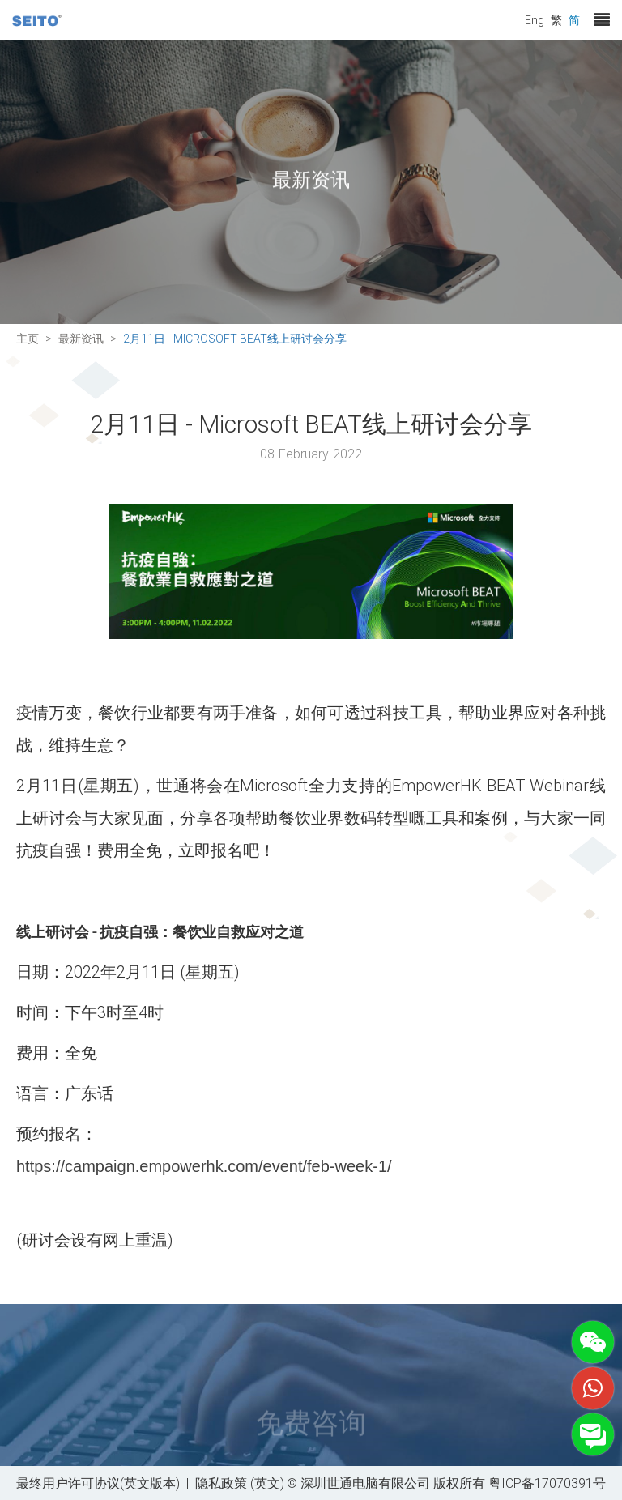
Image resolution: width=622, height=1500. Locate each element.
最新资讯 (81, 338)
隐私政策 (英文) (239, 1482)
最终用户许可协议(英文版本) (98, 1482)
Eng (534, 20)
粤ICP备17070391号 (547, 1482)
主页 (27, 338)
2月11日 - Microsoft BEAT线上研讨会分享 (235, 338)
